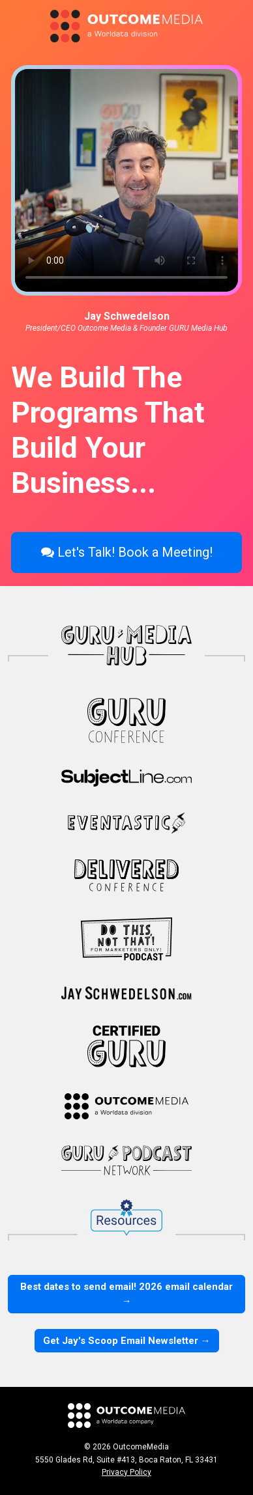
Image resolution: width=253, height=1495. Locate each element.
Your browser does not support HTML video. (126, 180)
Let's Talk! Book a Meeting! (127, 552)
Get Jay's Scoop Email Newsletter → (127, 1341)
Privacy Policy (126, 1472)
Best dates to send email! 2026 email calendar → (126, 1294)
